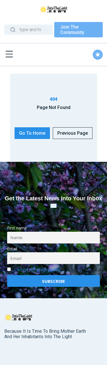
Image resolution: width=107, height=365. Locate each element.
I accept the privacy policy (37, 269)
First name (17, 228)
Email (12, 248)
